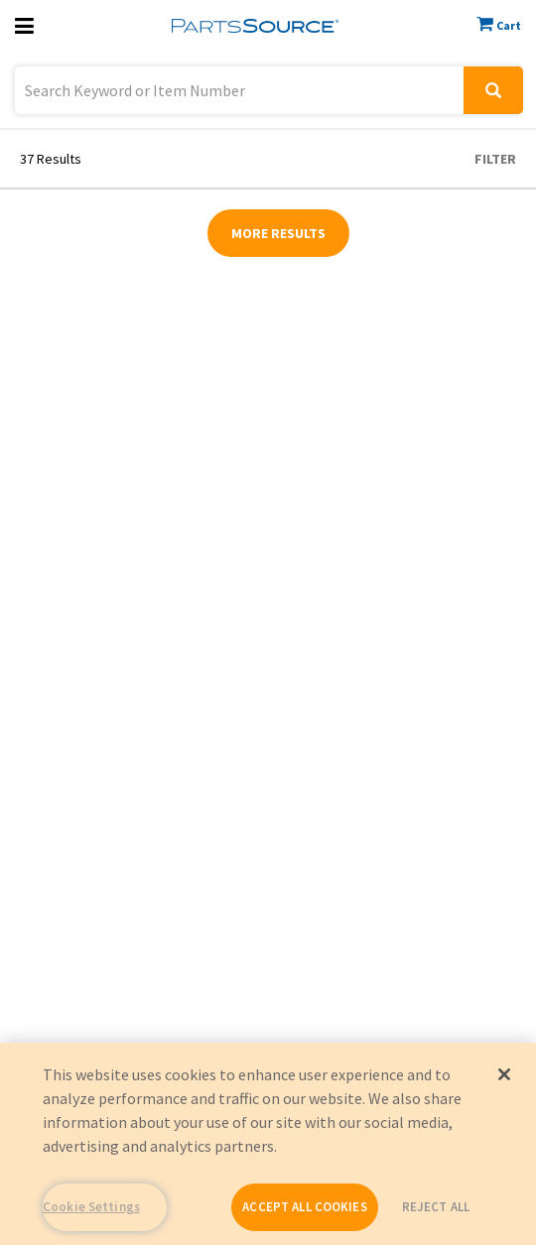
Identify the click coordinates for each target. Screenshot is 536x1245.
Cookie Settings (91, 1206)
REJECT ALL (435, 1206)
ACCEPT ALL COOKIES (304, 1206)
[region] (268, 1144)
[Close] (504, 1074)
